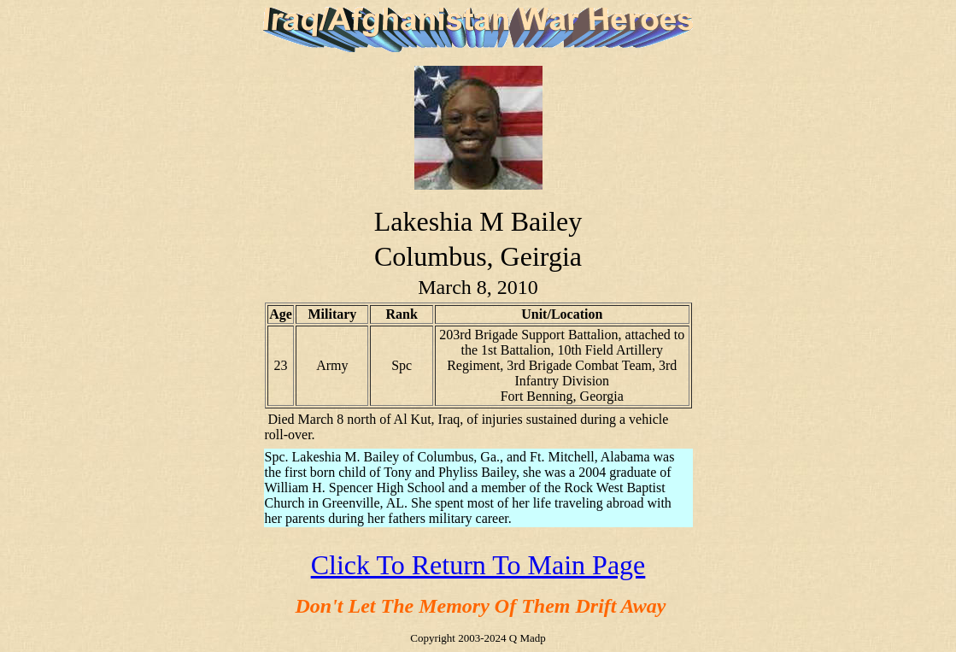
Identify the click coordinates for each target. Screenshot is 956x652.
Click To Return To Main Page (478, 564)
